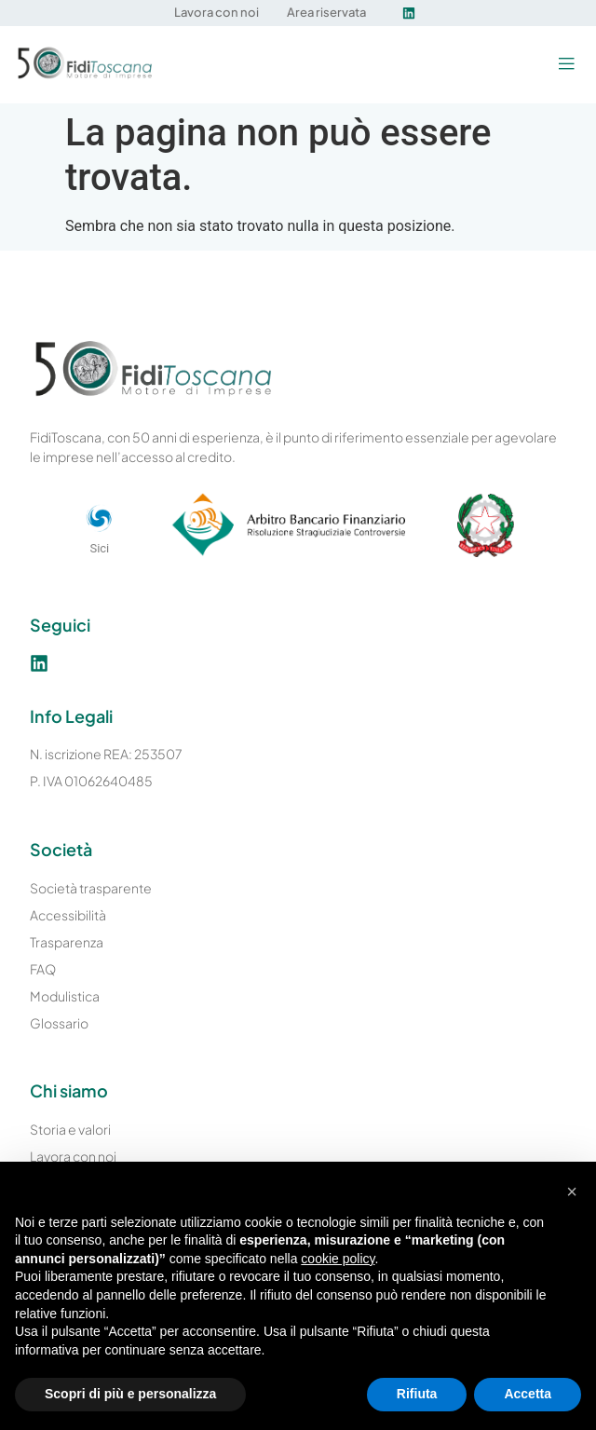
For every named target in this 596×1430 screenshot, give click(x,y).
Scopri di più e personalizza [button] (130, 1393)
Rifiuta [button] (417, 1393)
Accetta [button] (527, 1393)
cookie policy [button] (337, 1258)
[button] (565, 64)
